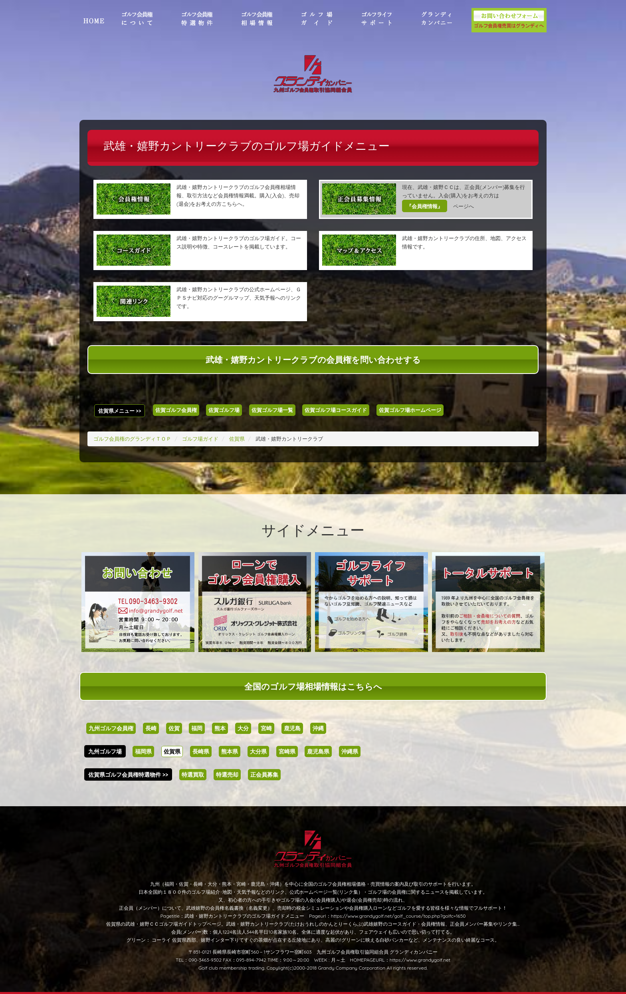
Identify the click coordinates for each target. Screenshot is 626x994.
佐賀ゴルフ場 (224, 410)
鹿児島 (292, 728)
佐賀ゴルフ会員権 (176, 410)
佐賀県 (172, 751)
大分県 (258, 751)
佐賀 (174, 728)
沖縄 (318, 728)
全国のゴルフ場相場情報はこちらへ (313, 686)
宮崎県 (287, 751)
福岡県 (143, 751)
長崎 (150, 728)
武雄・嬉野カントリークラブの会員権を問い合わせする (313, 359)
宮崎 (266, 728)
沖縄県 (349, 751)
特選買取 (193, 774)
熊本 (220, 728)
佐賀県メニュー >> (119, 411)
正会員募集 (264, 774)
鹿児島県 (318, 751)
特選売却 (227, 774)
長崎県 (200, 751)
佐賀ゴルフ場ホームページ (410, 410)
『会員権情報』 (424, 206)
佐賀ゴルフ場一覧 (272, 410)
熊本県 (229, 751)
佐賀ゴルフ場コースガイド (336, 410)
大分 (243, 728)
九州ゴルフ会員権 (111, 728)
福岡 (196, 728)
